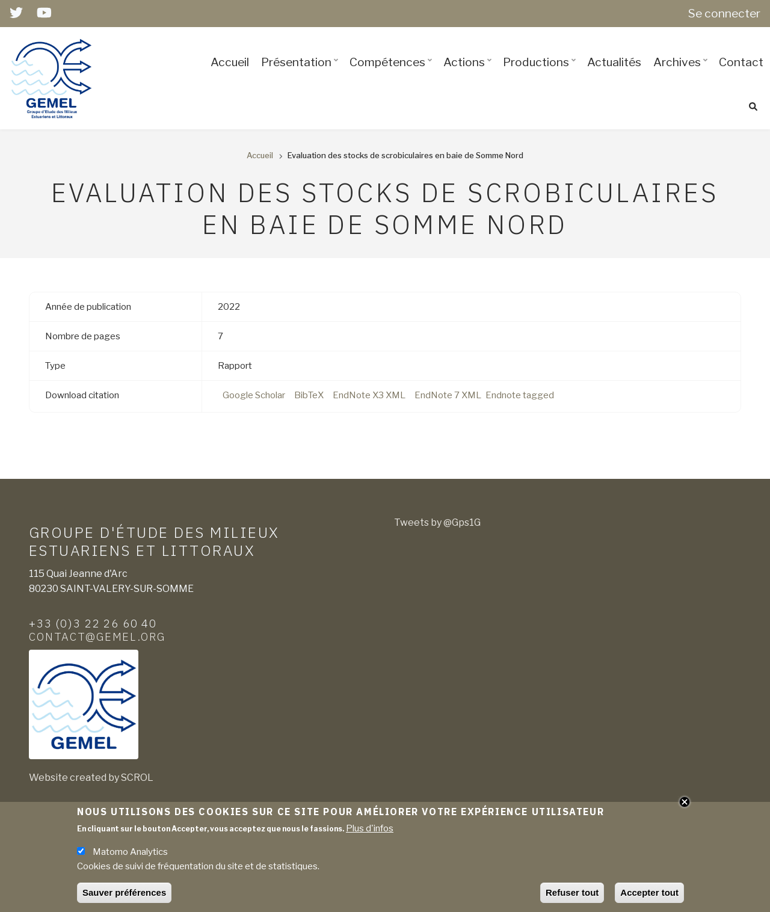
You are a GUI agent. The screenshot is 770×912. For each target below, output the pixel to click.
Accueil (230, 62)
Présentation (301, 73)
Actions (469, 73)
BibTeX (309, 395)
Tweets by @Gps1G (437, 522)
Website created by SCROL (91, 777)
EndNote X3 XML (369, 395)
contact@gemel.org (97, 636)
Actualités (614, 62)
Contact (741, 62)
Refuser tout (572, 892)
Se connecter (724, 13)
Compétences (393, 73)
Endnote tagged (519, 395)
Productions (541, 73)
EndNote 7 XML (447, 395)
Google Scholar (254, 395)
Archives (682, 73)
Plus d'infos (369, 828)
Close (684, 802)
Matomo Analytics (130, 851)
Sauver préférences (124, 892)
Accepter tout (649, 892)
